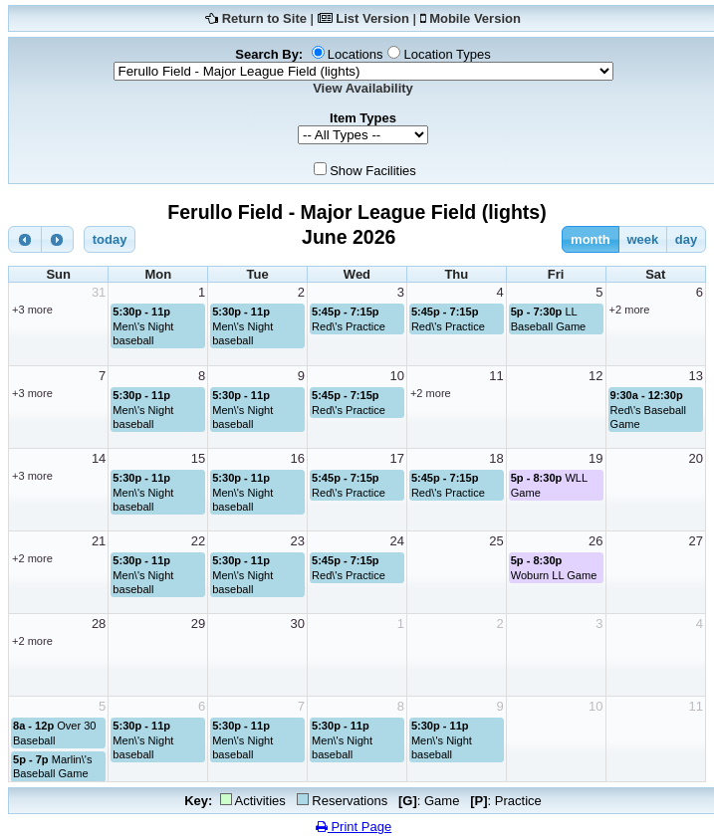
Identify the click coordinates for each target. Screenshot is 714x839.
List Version (372, 18)
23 (298, 540)
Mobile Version (475, 18)
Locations (355, 54)
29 (198, 623)
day (686, 239)
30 (298, 623)
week (642, 239)
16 (298, 458)
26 (595, 540)
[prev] (25, 239)
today (110, 239)
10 (396, 375)
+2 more (629, 309)
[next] (58, 239)
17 (396, 458)
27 (696, 540)
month (590, 239)
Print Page (353, 826)
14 (99, 458)
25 (496, 540)
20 (696, 458)
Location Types (446, 54)
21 (99, 540)
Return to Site (264, 18)
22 (198, 540)
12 (595, 375)
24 (396, 540)
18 (496, 458)
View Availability (363, 88)
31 (99, 292)
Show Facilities (373, 170)
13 (696, 375)
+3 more (32, 309)
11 (496, 375)
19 (595, 458)
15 (198, 458)
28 (99, 623)
